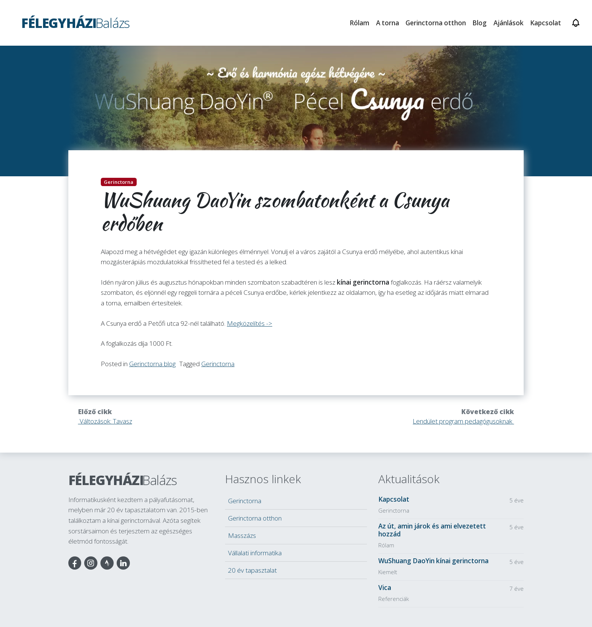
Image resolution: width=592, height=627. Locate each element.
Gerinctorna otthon (255, 518)
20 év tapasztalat (252, 570)
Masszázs (242, 535)
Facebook (75, 563)
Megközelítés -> (249, 323)
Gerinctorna (217, 363)
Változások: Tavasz (105, 421)
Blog (479, 22)
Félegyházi (122, 480)
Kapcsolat (545, 22)
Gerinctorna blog (152, 363)
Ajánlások (508, 22)
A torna (387, 22)
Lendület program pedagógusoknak (463, 421)
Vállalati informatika (255, 552)
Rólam (359, 22)
